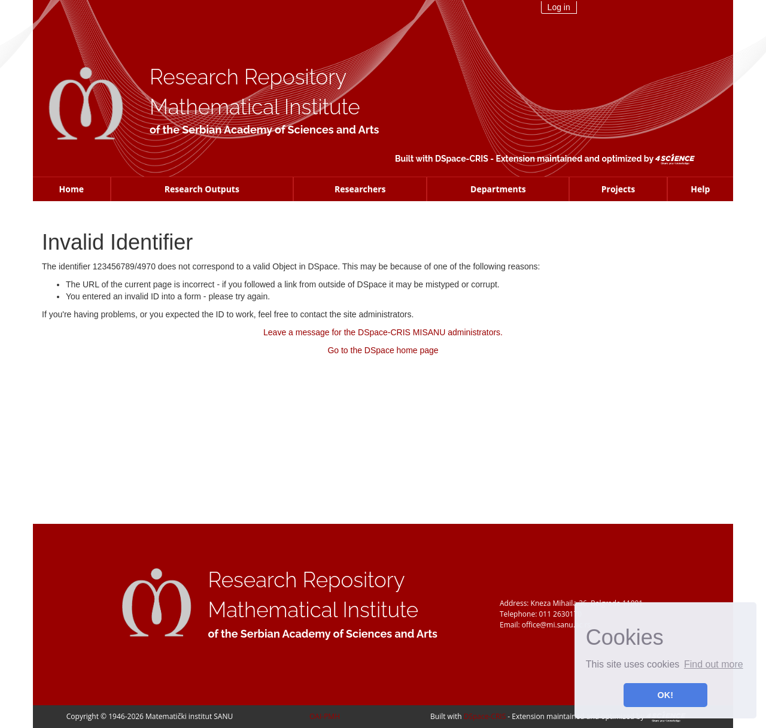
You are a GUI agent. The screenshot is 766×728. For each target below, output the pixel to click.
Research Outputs (202, 189)
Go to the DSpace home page (382, 350)
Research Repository (248, 77)
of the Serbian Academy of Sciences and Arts (264, 129)
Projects (618, 189)
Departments (498, 189)
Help (700, 189)
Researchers (360, 189)
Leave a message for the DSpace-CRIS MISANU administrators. (383, 332)
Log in (559, 7)
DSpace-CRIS (461, 158)
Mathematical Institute (255, 107)
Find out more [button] (713, 664)
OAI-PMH (324, 716)
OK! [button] (665, 695)
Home (71, 189)
